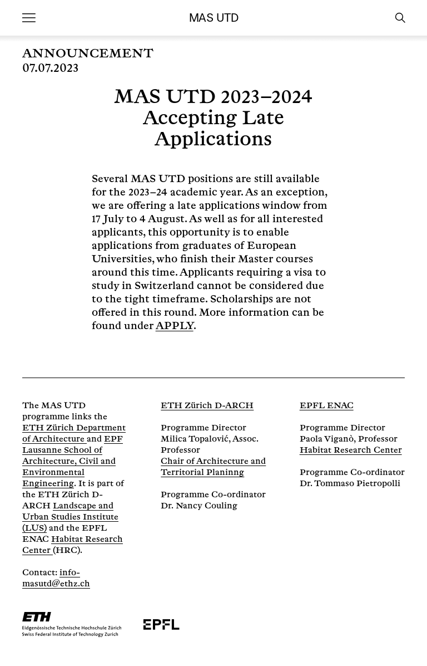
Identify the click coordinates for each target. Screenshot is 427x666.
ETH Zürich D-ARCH (207, 405)
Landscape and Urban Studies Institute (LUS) (70, 517)
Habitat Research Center (351, 450)
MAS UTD (213, 18)
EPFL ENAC (327, 405)
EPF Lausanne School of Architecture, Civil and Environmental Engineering (72, 461)
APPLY (174, 326)
